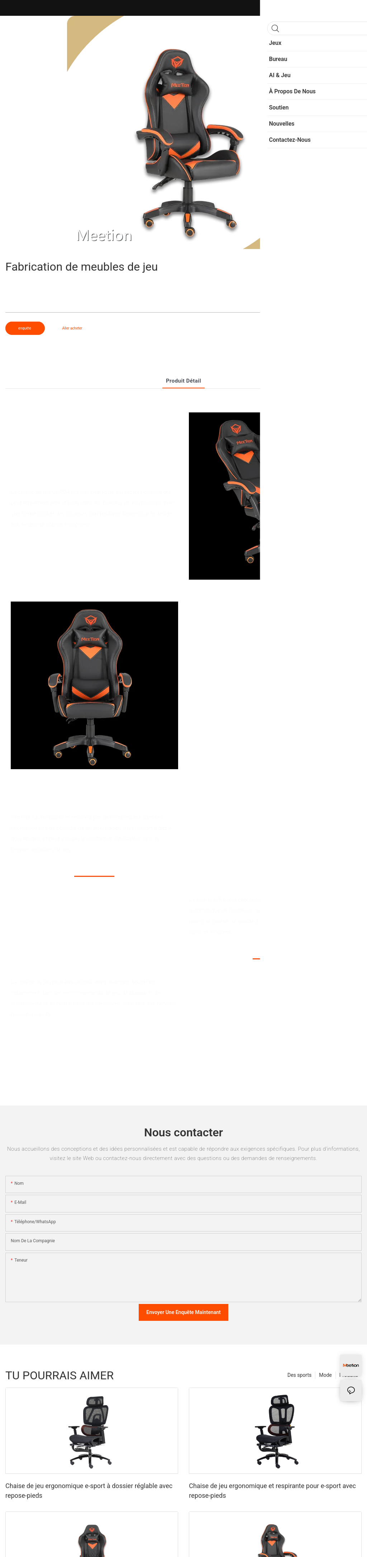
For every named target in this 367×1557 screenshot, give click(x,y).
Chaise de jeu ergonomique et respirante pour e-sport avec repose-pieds (272, 1490)
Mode (325, 1375)
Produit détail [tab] (183, 381)
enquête (25, 328)
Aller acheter (72, 328)
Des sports (299, 1375)
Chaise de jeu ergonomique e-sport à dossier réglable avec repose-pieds (88, 1490)
